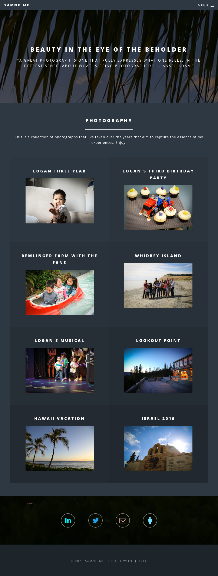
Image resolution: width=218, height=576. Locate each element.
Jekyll (141, 561)
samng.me (17, 5)
